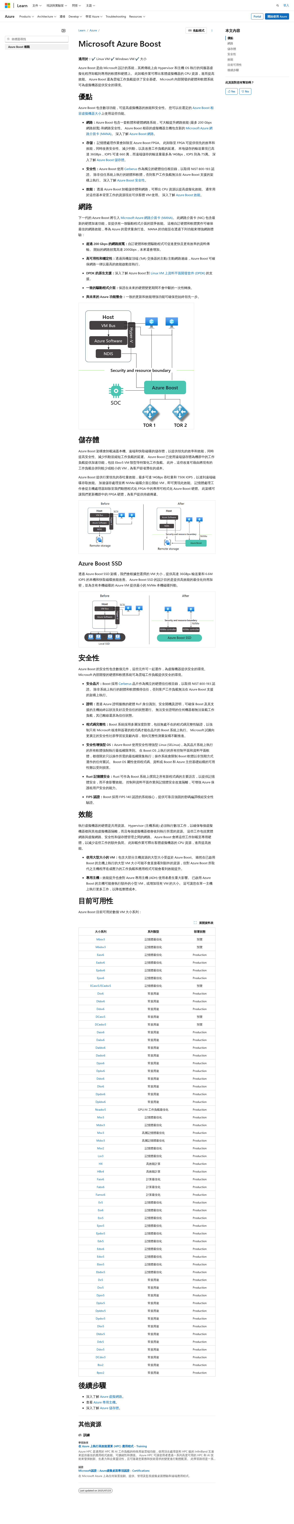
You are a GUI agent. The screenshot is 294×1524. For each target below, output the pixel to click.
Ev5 (100, 1202)
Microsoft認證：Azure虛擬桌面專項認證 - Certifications (113, 1470)
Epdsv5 (100, 1233)
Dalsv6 (100, 1040)
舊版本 (156, 1511)
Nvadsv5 (100, 1109)
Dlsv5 (100, 1326)
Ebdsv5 (100, 1272)
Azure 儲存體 (109, 1408)
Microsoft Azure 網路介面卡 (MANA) (147, 217)
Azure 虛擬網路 (111, 1396)
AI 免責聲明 (139, 1511)
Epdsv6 (100, 970)
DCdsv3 (101, 1357)
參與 (184, 1511)
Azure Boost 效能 (188, 195)
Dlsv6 (100, 1086)
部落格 (169, 1511)
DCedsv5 (100, 1024)
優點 (230, 38)
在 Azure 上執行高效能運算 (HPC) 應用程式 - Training (112, 1446)
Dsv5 (100, 1287)
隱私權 (196, 1511)
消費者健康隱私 (219, 1511)
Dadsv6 (100, 1055)
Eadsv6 (100, 962)
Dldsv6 (100, 1001)
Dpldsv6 (101, 1102)
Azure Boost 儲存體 (110, 160)
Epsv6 (100, 978)
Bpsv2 (100, 1373)
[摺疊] (63, 30)
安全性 (231, 54)
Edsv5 (100, 1256)
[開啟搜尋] (278, 5)
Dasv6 (101, 1032)
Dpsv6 (101, 1063)
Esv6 (101, 1210)
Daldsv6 (101, 1048)
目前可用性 (234, 65)
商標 (256, 1511)
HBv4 (100, 1171)
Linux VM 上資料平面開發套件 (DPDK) (178, 273)
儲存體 (231, 49)
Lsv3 (101, 1156)
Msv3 (100, 1117)
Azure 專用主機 (105, 1402)
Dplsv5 (100, 1303)
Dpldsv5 (101, 1311)
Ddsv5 (101, 1349)
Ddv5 (100, 1342)
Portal (257, 16)
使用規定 (242, 1511)
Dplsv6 (100, 1071)
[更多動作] (212, 30)
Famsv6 (100, 1195)
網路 (230, 43)
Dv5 (100, 1280)
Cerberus (130, 169)
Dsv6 (100, 993)
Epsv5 (100, 1226)
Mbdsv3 (101, 947)
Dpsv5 (101, 1295)
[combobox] (37, 39)
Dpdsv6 (100, 1094)
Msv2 (100, 1148)
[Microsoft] (7, 5)
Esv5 (101, 1218)
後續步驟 (233, 70)
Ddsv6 (101, 1009)
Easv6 (100, 955)
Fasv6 (100, 1179)
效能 (230, 59)
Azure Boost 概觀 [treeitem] (19, 47)
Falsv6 (101, 1187)
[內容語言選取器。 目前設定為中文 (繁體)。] (16, 1511)
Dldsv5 (100, 1334)
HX (100, 1164)
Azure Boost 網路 (141, 134)
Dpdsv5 (100, 1318)
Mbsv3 (100, 939)
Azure (93, 30)
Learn (81, 30)
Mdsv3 (100, 1125)
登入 (286, 5)
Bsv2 (101, 1365)
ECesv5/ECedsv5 (100, 986)
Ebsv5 (100, 1264)
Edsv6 (100, 1249)
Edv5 (101, 1241)
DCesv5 (100, 1017)
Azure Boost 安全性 (131, 180)
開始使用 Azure (277, 16)
